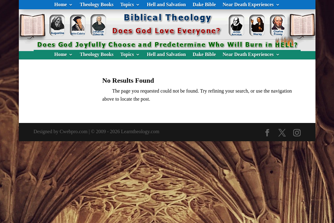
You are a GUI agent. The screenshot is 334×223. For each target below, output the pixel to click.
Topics (127, 4)
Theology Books (96, 4)
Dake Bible (204, 4)
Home (60, 4)
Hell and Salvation (166, 4)
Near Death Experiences (248, 4)
